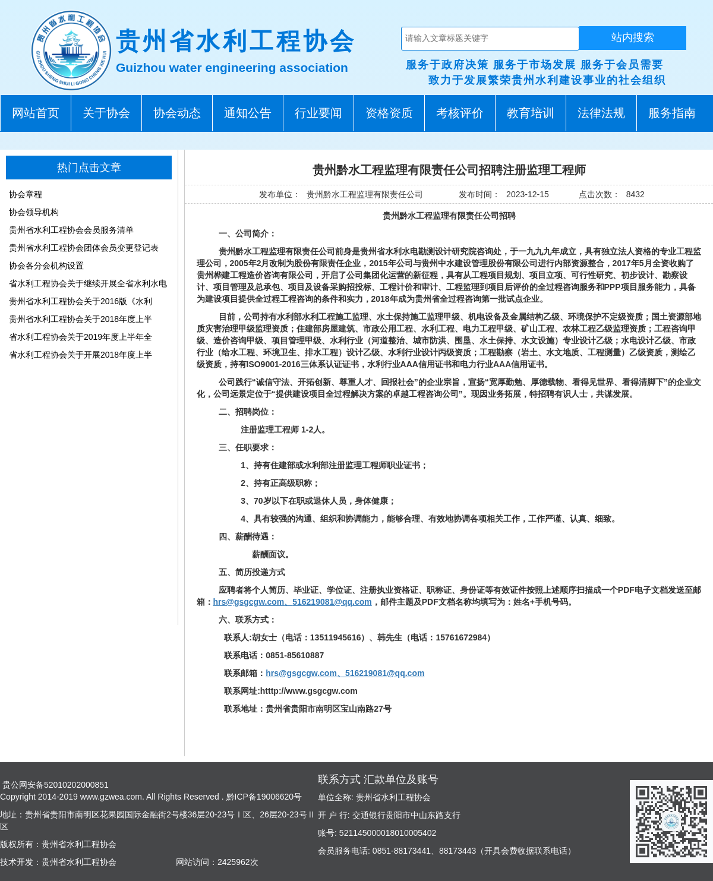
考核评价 (460, 112)
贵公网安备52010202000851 (54, 785)
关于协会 (106, 112)
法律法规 (601, 112)
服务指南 (672, 112)
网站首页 (35, 112)
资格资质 (389, 112)
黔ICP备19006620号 (263, 796)
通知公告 (248, 112)
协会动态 (177, 112)
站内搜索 (632, 37)
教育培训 (530, 112)
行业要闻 (318, 112)
